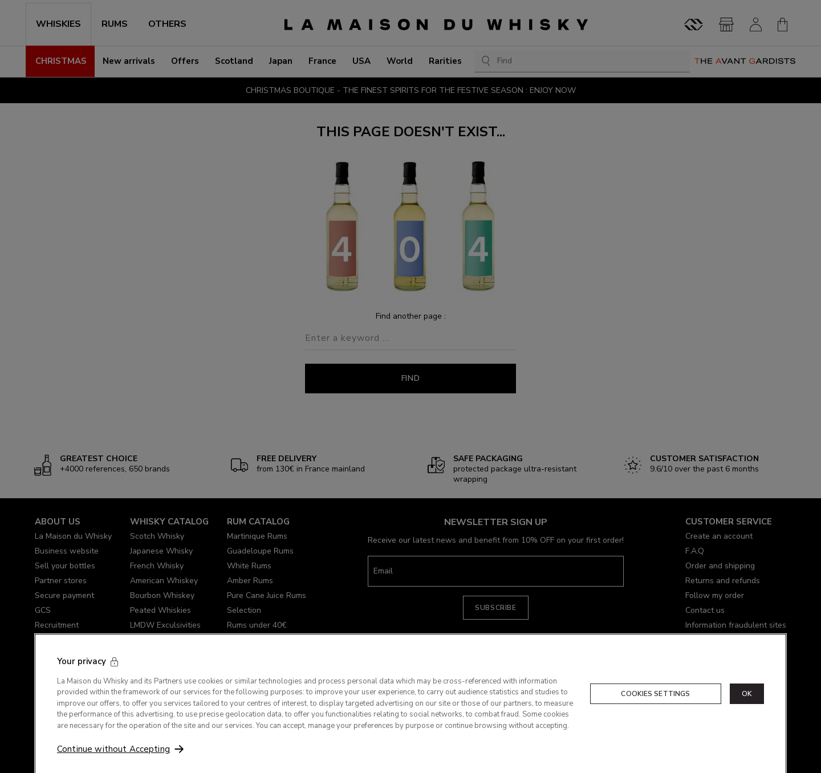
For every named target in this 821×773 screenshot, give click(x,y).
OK (747, 704)
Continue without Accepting (113, 759)
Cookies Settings (655, 704)
